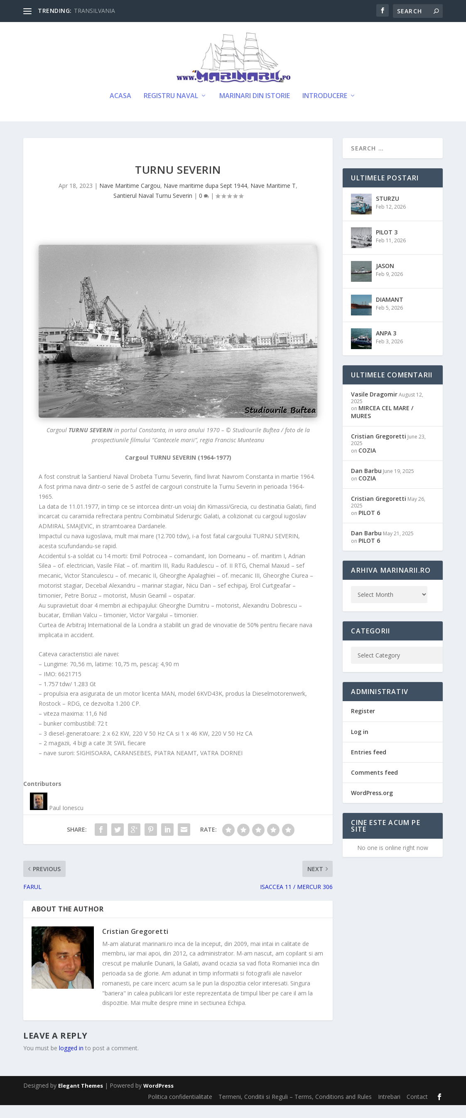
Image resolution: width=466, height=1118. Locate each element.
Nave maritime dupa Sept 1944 (205, 198)
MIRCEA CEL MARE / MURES (382, 424)
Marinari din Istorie (254, 109)
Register (363, 724)
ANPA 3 (386, 346)
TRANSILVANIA (94, 11)
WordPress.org (372, 806)
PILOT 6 (369, 525)
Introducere (324, 109)
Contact (417, 1109)
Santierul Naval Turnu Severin (152, 208)
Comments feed (374, 785)
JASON (385, 278)
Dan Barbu (366, 483)
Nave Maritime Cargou (129, 198)
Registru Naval (171, 109)
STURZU (387, 211)
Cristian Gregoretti (135, 944)
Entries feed (368, 764)
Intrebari (389, 1109)
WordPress (158, 1098)
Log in (359, 744)
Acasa (120, 109)
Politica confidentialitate (180, 1109)
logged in (71, 1061)
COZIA (367, 463)
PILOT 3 (386, 245)
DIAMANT (389, 312)
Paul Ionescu (66, 821)
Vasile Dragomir (374, 407)
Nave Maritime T (273, 198)
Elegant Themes (80, 1098)
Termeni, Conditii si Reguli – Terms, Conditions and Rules (295, 1109)
